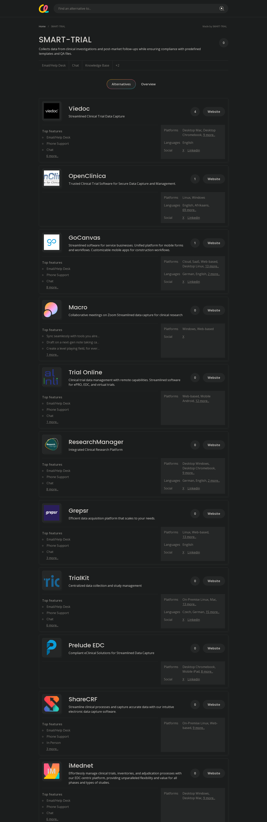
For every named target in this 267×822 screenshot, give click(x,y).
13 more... (212, 266)
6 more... (52, 156)
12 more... (202, 401)
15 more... (212, 612)
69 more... (189, 210)
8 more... (52, 287)
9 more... (209, 135)
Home (42, 26)
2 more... (214, 274)
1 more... (52, 354)
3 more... (52, 558)
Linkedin (194, 150)
